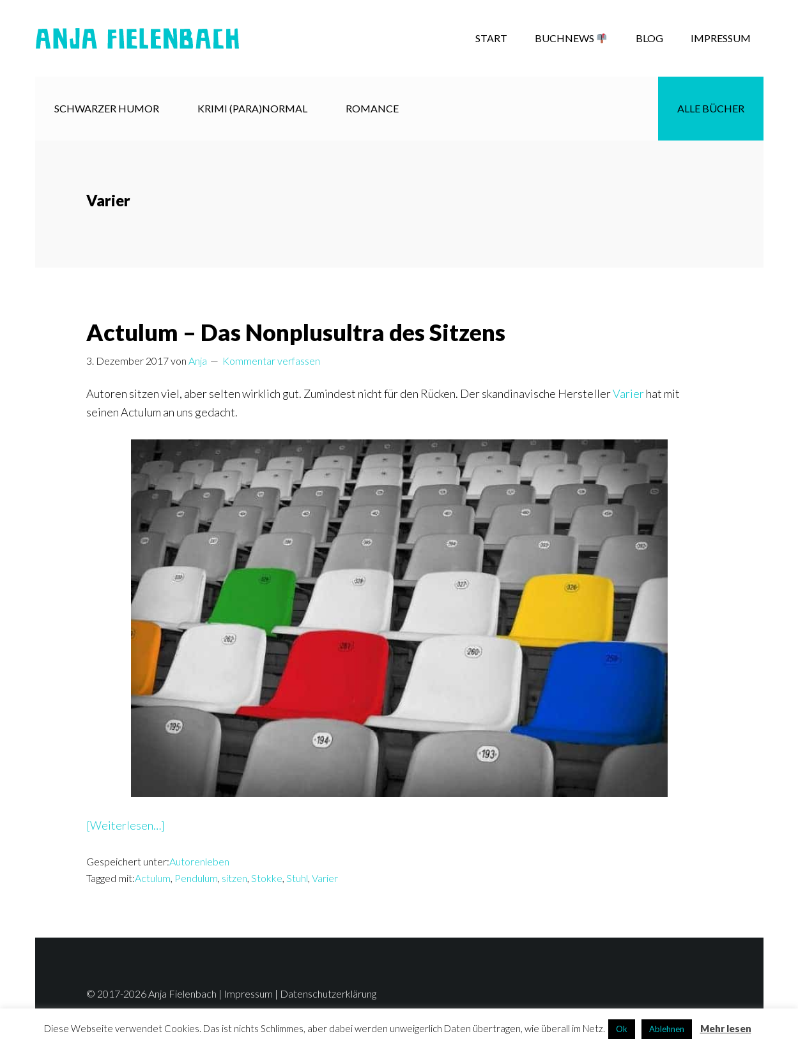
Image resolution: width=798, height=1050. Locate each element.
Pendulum (196, 878)
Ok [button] (621, 1029)
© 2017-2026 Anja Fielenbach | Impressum (179, 993)
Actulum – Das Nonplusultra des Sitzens (295, 332)
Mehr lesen (725, 1028)
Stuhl (297, 878)
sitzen (234, 878)
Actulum (153, 878)
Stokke (266, 878)
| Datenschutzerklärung (324, 993)
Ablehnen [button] (666, 1029)
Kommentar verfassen (271, 360)
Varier (628, 393)
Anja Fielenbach (137, 38)
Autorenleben (199, 861)
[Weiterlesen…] (125, 825)
